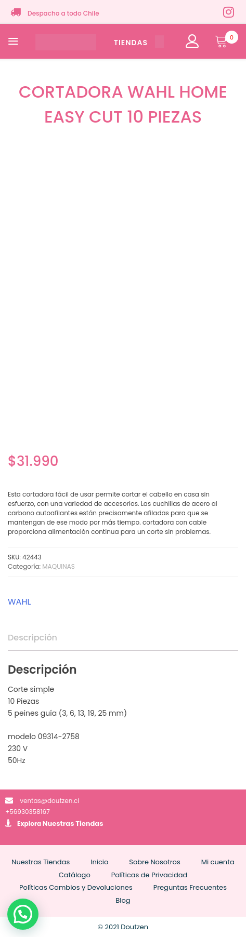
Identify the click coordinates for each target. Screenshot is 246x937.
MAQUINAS (58, 566)
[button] (22, 914)
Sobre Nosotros (154, 862)
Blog (122, 900)
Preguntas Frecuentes (190, 887)
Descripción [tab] (32, 638)
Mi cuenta (218, 862)
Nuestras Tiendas (73, 823)
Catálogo (74, 875)
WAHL (19, 602)
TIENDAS (139, 42)
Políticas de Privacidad (149, 875)
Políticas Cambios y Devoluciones (76, 887)
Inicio (99, 862)
